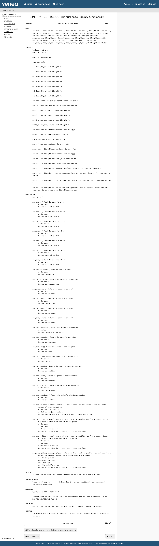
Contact (58, 4)
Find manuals (32, 536)
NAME (6, 18)
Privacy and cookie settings (100, 543)
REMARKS (8, 37)
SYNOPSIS (8, 21)
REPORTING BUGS (11, 29)
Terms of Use (83, 543)
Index (28, 4)
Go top (110, 536)
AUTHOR (7, 26)
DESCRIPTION (9, 24)
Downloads (42, 4)
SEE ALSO (7, 34)
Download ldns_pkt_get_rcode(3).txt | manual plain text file (50, 530)
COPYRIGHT (8, 32)
